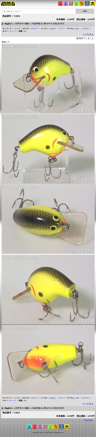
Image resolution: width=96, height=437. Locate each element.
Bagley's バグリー (57, 29)
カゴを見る (88, 34)
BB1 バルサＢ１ (83, 29)
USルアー (35, 29)
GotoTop (88, 420)
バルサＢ (16, 29)
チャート (13, 31)
